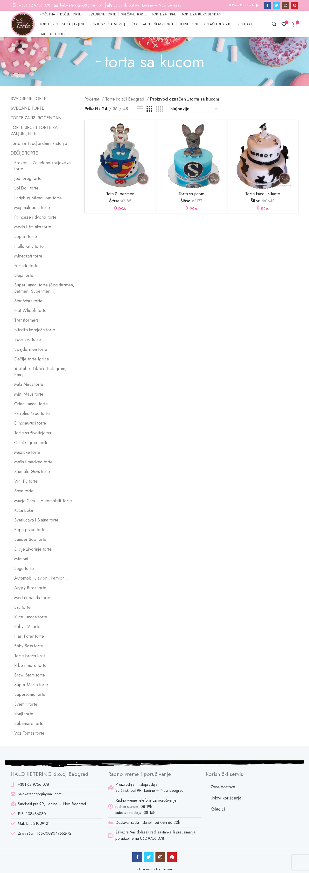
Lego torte (24, 569)
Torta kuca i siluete (262, 194)
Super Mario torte (31, 685)
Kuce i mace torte (30, 617)
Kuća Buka (23, 511)
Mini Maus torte (28, 394)
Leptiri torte (25, 237)
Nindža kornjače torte (34, 330)
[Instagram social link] (285, 5)
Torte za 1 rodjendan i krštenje (39, 144)
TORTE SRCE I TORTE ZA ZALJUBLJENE (34, 131)
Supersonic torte (29, 694)
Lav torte (22, 607)
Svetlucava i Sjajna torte (36, 520)
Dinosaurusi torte (30, 423)
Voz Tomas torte (29, 733)
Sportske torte (27, 340)
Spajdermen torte (30, 349)
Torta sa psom (191, 194)
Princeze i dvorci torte (35, 217)
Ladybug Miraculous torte (38, 198)
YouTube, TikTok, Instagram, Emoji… (40, 372)
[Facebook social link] (267, 5)
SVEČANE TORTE (27, 108)
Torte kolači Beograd (125, 99)
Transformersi (27, 320)
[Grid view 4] (159, 109)
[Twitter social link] (276, 5)
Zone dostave (223, 787)
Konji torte (23, 714)
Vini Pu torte (26, 481)
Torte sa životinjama (32, 433)
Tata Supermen (120, 194)
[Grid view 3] (149, 109)
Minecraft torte (28, 256)
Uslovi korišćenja (226, 798)
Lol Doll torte (26, 188)
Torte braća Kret (29, 656)
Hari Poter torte (29, 636)
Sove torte (24, 491)
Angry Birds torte (30, 588)
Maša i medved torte (33, 462)
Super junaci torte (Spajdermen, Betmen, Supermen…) (44, 288)
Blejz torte (23, 275)
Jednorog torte (28, 179)
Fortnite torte (26, 266)
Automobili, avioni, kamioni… (42, 578)
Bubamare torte (28, 724)
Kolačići (218, 809)
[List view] (140, 109)
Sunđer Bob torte (30, 539)
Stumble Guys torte (32, 472)
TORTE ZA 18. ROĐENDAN (36, 118)
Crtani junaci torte (31, 404)
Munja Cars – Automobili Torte (43, 501)
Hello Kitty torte (29, 247)
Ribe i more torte (30, 666)
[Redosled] (194, 109)
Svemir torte (25, 704)
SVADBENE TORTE (28, 99)
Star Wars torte (28, 301)
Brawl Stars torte (29, 675)
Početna (92, 99)
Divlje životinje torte (33, 549)
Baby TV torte (27, 627)
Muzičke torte (27, 452)
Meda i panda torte (32, 598)
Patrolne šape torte (32, 414)
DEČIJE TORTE (24, 153)
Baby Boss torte (28, 646)
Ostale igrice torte (31, 443)
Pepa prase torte (30, 530)
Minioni (21, 559)
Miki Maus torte (28, 384)
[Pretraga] (274, 24)
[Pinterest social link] (294, 5)
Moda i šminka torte (32, 227)
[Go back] (98, 62)
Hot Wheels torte (30, 311)
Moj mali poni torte (32, 208)
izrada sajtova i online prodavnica (154, 869)
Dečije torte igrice (31, 359)
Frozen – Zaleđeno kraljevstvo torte (42, 166)
